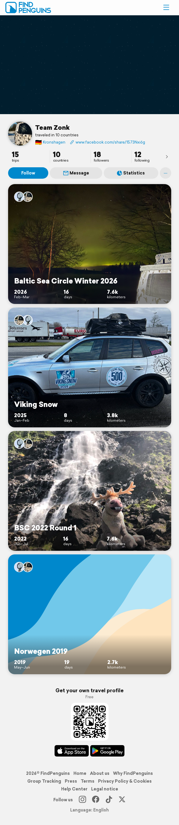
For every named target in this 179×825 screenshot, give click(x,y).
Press (71, 781)
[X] (122, 800)
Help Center (74, 789)
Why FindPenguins (133, 773)
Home (79, 773)
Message (76, 173)
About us (99, 773)
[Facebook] (95, 800)
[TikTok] (108, 800)
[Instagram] (82, 800)
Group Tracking (44, 781)
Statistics (131, 173)
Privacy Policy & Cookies (125, 781)
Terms (87, 781)
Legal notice (104, 789)
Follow (28, 173)
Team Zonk (52, 127)
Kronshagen (50, 142)
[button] (166, 7)
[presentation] (167, 156)
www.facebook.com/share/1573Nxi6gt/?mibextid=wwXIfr (107, 142)
